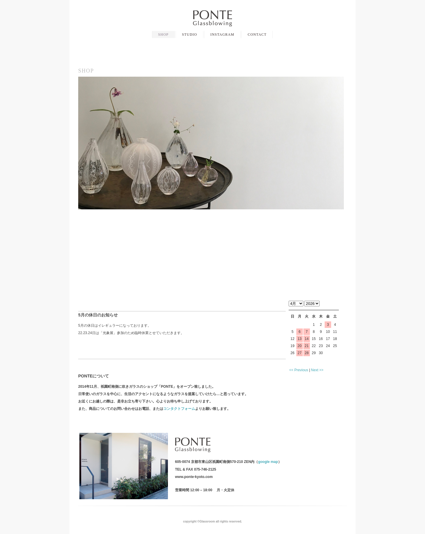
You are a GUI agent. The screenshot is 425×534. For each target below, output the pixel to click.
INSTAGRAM (222, 34)
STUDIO (189, 34)
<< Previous (298, 370)
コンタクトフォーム (179, 409)
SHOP (163, 34)
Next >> (317, 370)
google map (268, 462)
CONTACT (257, 34)
